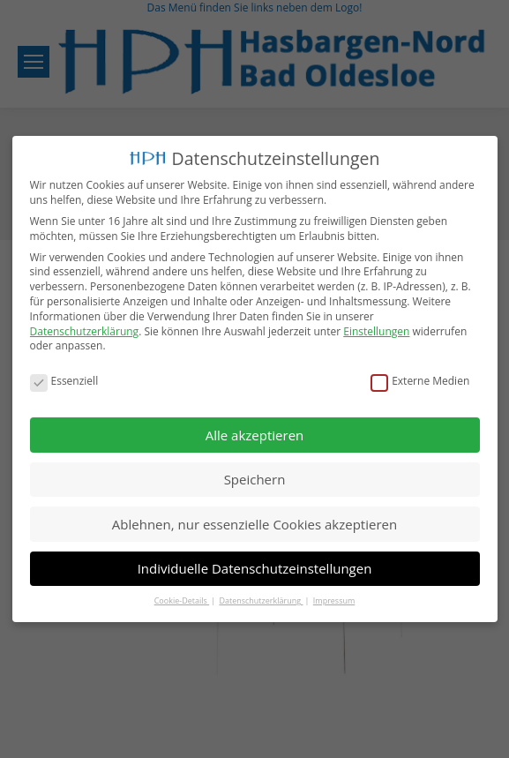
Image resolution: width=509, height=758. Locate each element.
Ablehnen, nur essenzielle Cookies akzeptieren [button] (254, 520)
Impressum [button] (334, 598)
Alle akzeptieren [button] (255, 431)
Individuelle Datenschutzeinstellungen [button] (255, 565)
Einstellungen (376, 328)
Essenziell (64, 379)
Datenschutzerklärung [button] (261, 598)
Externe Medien (420, 379)
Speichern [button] (255, 476)
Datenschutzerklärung (84, 328)
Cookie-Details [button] (181, 598)
